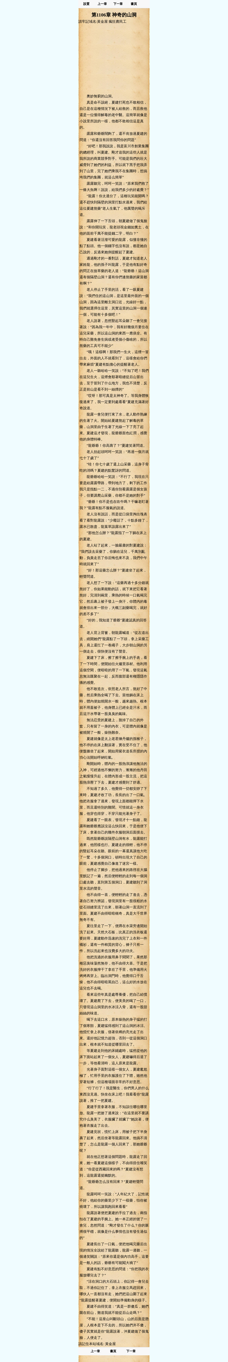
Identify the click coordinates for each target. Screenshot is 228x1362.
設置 (86, 4)
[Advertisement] (114, 58)
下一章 (118, 4)
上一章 (102, 4)
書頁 (134, 4)
